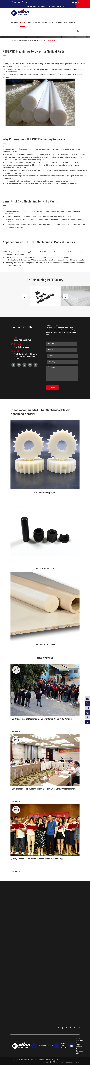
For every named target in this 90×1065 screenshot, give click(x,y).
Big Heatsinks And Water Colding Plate (25, 901)
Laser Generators (19, 987)
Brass (13, 967)
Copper (14, 970)
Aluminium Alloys (17, 952)
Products (28, 22)
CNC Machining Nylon (45, 492)
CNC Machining (17, 926)
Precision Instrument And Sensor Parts (25, 907)
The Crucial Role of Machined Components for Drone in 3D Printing (41, 719)
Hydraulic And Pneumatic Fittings (23, 904)
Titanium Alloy (16, 961)
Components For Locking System (23, 913)
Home (12, 40)
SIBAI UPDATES (45, 657)
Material (22, 22)
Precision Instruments (21, 993)
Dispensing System (20, 999)
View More (15, 731)
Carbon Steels (16, 958)
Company (44, 22)
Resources (59, 22)
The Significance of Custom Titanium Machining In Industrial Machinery (43, 789)
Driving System (18, 981)
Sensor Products (19, 984)
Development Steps (22, 1013)
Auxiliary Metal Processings (21, 929)
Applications (36, 22)
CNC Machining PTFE (47, 40)
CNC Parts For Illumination (20, 910)
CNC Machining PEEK (45, 644)
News (65, 22)
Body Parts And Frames (20, 898)
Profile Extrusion (17, 942)
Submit (52, 387)
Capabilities (14, 22)
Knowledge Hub (21, 1022)
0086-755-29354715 (58, 6)
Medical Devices (19, 990)
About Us (18, 1010)
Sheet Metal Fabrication (20, 933)
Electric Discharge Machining (22, 939)
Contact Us (75, 2)
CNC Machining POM (45, 568)
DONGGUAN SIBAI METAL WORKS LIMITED (35, 1060)
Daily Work (19, 1019)
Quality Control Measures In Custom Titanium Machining (36, 859)
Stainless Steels (17, 955)
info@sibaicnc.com (37, 6)
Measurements (18, 996)
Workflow (51, 22)
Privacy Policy (58, 1062)
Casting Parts (16, 916)
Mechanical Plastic (31, 40)
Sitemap (45, 1062)
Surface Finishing (17, 936)
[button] (24, 296)
